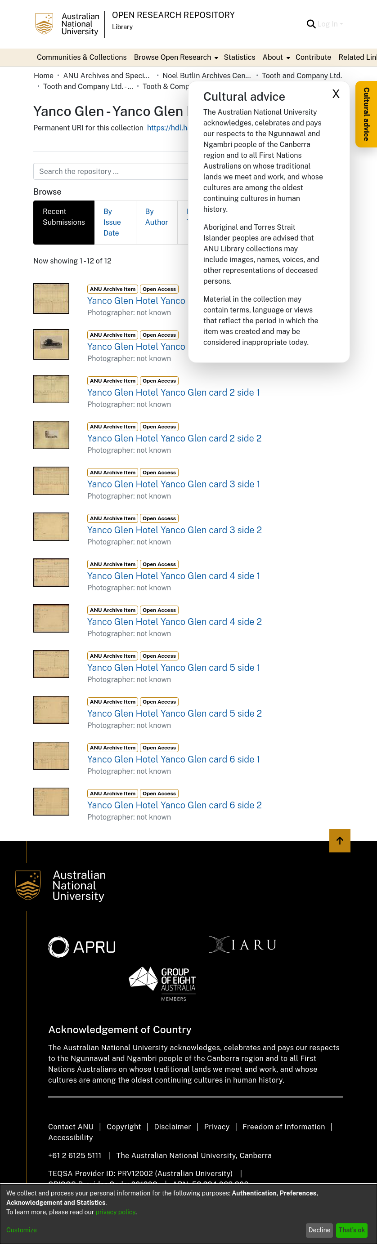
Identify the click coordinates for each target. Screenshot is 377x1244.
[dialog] (188, 1214)
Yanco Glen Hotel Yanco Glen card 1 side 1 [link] (172, 300)
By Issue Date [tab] (112, 222)
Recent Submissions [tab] (64, 217)
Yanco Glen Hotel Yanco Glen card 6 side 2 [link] (174, 805)
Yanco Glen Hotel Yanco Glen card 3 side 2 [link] (174, 530)
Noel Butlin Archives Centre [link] (207, 75)
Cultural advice (366, 114)
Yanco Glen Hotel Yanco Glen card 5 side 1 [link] (173, 667)
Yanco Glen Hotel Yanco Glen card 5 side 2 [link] (174, 713)
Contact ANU (71, 1127)
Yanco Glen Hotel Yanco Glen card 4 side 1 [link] (173, 576)
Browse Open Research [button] (172, 57)
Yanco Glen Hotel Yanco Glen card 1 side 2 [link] (173, 346)
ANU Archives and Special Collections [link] (108, 75)
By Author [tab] (156, 217)
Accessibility (70, 1137)
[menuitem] (175, 58)
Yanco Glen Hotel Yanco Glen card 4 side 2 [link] (174, 621)
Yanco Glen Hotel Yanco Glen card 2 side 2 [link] (174, 438)
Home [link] (44, 75)
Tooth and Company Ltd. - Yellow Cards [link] (88, 86)
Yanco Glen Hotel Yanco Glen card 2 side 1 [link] (173, 392)
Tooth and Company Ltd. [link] (302, 75)
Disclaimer (172, 1127)
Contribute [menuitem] (313, 57)
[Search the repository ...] (166, 171)
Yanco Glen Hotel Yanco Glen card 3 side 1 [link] (173, 484)
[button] (311, 24)
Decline (320, 1230)
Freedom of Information (283, 1127)
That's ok (352, 1230)
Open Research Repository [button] (173, 15)
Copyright (124, 1127)
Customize (21, 1230)
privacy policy (115, 1212)
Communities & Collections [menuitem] (82, 57)
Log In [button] (329, 24)
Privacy (217, 1127)
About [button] (273, 57)
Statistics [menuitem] (239, 57)
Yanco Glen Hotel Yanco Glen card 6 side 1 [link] (173, 759)
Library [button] (122, 27)
